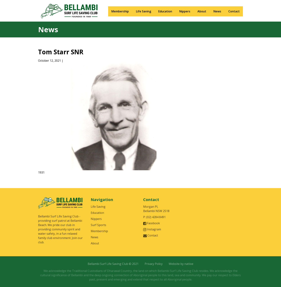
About (201, 11)
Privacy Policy (154, 264)
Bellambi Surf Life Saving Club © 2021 (113, 264)
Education (165, 11)
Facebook (151, 223)
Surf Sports (98, 225)
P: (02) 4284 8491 (154, 217)
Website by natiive (181, 264)
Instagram (152, 229)
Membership (120, 11)
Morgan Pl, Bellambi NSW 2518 (156, 209)
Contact (234, 11)
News (217, 11)
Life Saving (143, 11)
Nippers (184, 11)
